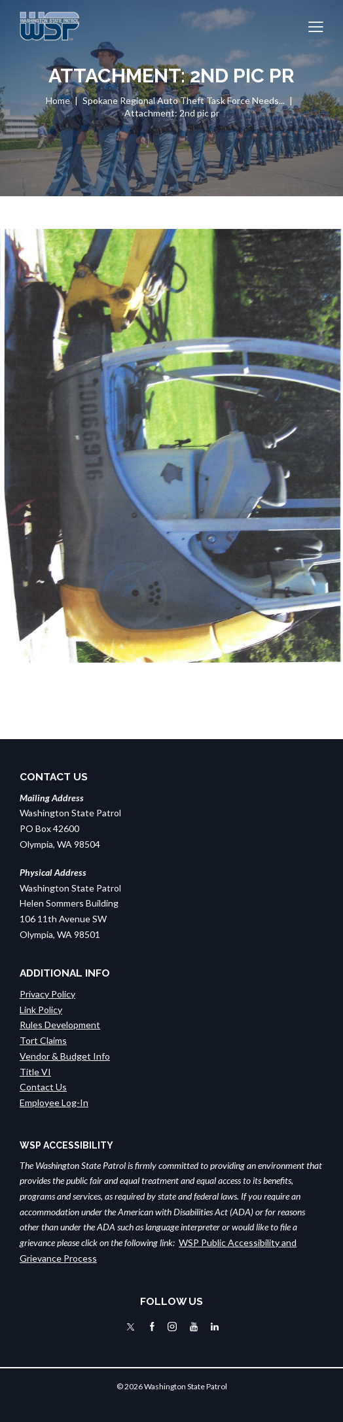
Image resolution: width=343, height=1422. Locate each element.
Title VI (35, 1071)
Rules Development (60, 1024)
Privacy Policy (47, 993)
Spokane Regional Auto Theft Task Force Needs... (183, 100)
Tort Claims (43, 1040)
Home (58, 100)
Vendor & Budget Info (65, 1056)
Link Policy (41, 1009)
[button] (315, 26)
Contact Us (43, 1086)
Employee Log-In (54, 1102)
